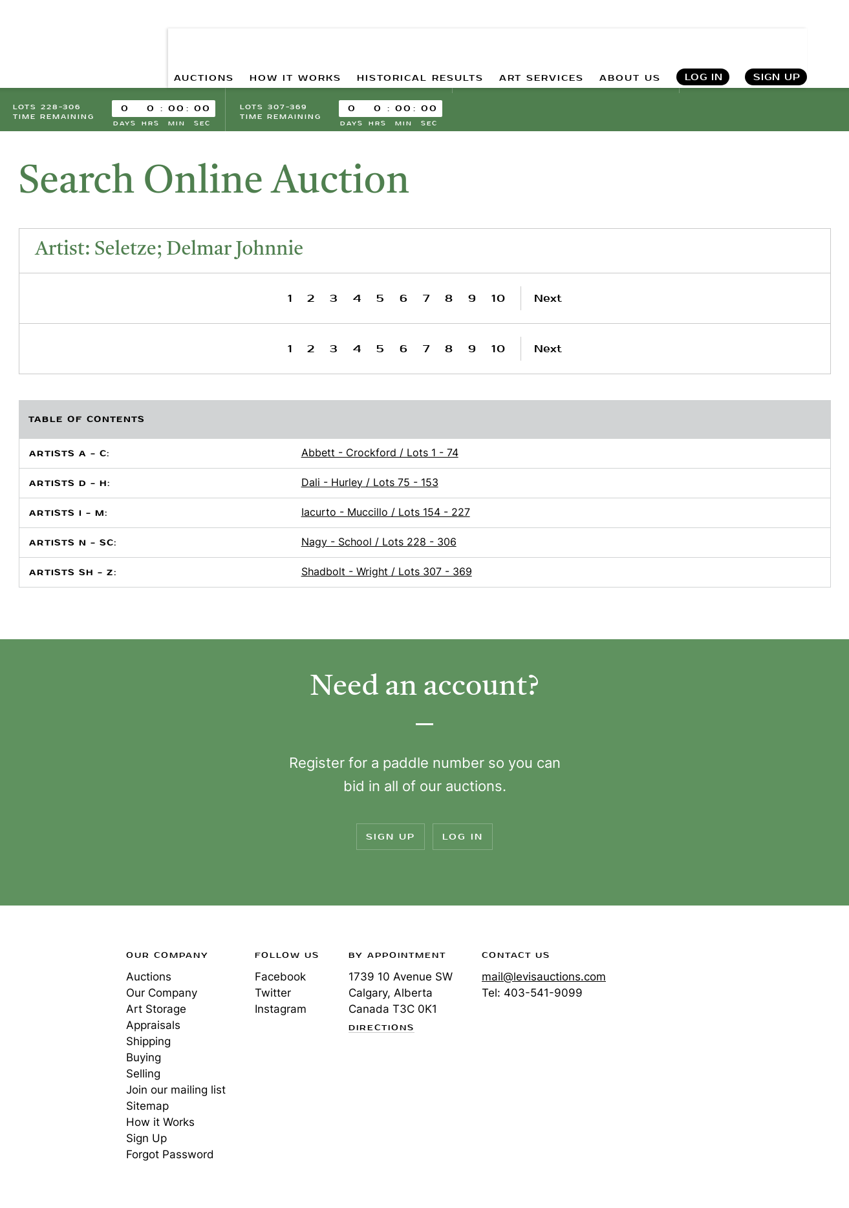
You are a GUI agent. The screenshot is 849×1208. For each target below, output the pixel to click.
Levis (55, 1001)
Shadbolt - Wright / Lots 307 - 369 (386, 571)
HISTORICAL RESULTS (417, 39)
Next (548, 298)
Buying (143, 1057)
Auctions (148, 976)
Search (827, 39)
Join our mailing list (176, 1089)
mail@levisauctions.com (544, 976)
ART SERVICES (539, 39)
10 (498, 298)
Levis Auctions (58, 28)
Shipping (148, 1041)
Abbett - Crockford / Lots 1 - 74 (379, 452)
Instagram (280, 1008)
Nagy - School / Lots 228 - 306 (379, 541)
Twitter (273, 992)
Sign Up (777, 39)
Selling (143, 1073)
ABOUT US (629, 39)
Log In (703, 39)
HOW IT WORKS (292, 39)
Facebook (280, 976)
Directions (381, 1028)
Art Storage (156, 1008)
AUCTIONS (200, 39)
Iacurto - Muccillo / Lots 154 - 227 (385, 511)
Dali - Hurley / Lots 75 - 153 (369, 482)
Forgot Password (170, 1154)
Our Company (161, 992)
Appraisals (153, 1025)
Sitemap (147, 1105)
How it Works (160, 1122)
